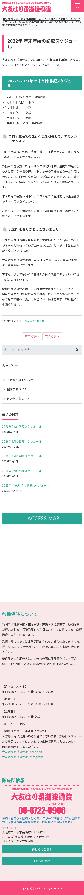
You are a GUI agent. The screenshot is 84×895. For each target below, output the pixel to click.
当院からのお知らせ (33, 321)
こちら (18, 646)
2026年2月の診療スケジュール (22, 456)
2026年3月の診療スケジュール (22, 441)
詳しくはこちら (42, 849)
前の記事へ (32, 336)
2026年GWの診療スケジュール (22, 426)
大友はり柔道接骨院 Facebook (22, 752)
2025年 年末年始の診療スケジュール (25, 485)
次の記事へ (52, 336)
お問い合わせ (42, 861)
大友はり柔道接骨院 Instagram (22, 757)
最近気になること (18, 399)
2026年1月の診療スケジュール (22, 471)
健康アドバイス (17, 389)
